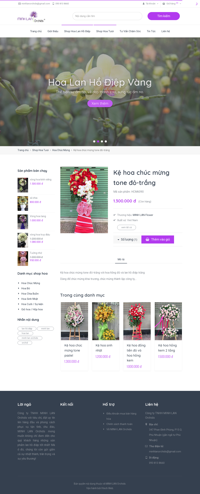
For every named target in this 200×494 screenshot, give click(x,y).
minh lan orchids (30, 338)
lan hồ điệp (27, 328)
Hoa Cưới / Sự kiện (32, 304)
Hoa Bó (25, 288)
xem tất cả (126, 227)
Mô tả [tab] (121, 259)
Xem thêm (100, 103)
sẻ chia (33, 197)
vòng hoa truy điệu (40, 234)
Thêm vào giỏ (158, 239)
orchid (25, 343)
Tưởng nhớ (36, 253)
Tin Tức (151, 31)
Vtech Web (107, 488)
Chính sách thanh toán (119, 424)
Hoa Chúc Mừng (61, 150)
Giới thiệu (53, 31)
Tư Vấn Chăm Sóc (130, 31)
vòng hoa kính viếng (40, 179)
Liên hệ (166, 31)
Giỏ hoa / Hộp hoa (32, 309)
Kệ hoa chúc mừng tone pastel (73, 350)
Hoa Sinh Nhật (29, 298)
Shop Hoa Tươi (105, 31)
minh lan (45, 328)
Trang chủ (36, 31)
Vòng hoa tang (38, 216)
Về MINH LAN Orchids (119, 429)
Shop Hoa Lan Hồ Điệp (77, 31)
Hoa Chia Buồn (30, 293)
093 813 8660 (60, 3)
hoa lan (25, 333)
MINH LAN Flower (143, 215)
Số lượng (127, 239)
